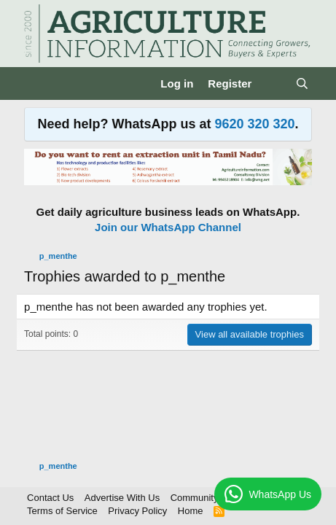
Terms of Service (62, 510)
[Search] (302, 83)
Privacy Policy (137, 510)
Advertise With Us (122, 497)
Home (190, 510)
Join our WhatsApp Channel (168, 227)
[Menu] (37, 83)
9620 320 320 (254, 124)
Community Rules (208, 497)
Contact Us (50, 497)
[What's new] (273, 83)
